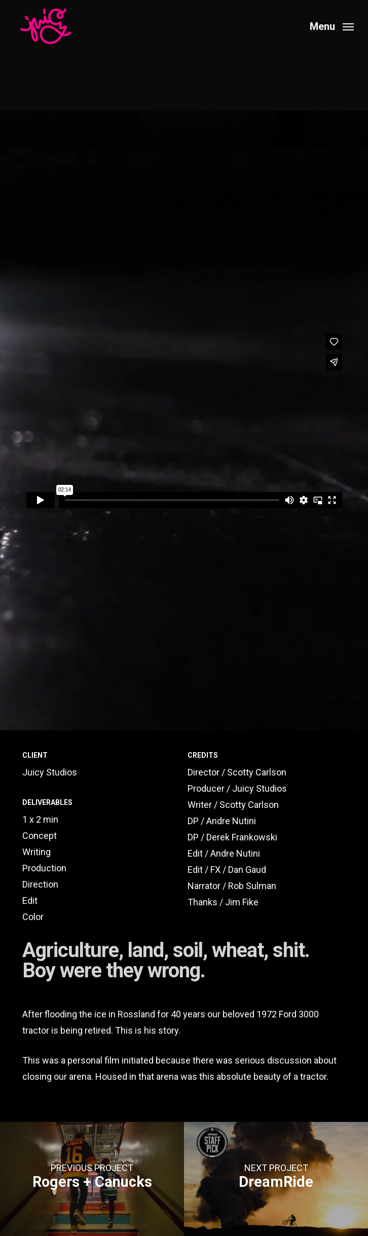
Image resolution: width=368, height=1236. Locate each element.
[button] (332, 25)
